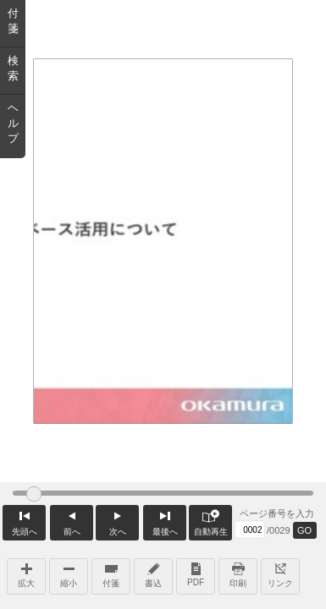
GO (304, 530)
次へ (117, 520)
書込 (153, 573)
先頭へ (24, 520)
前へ (71, 520)
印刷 (238, 573)
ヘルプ (13, 123)
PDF (195, 573)
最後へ (164, 520)
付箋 (111, 573)
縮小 (68, 573)
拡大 (26, 573)
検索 (13, 68)
